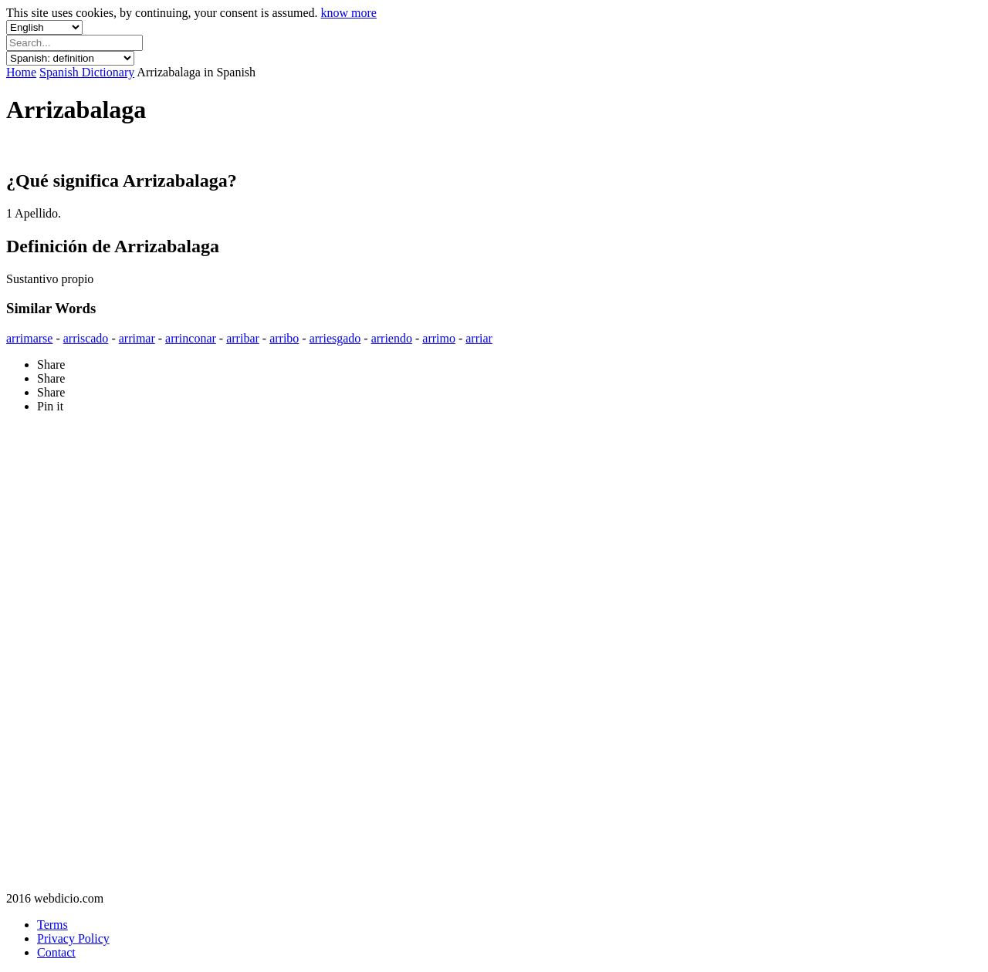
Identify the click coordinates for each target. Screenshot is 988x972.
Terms (52, 924)
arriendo (391, 338)
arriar (478, 338)
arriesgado (335, 338)
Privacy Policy (73, 938)
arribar (242, 338)
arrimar (137, 338)
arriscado (86, 338)
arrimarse (29, 338)
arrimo (438, 338)
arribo (284, 338)
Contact (56, 952)
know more (349, 12)
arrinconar (190, 338)
